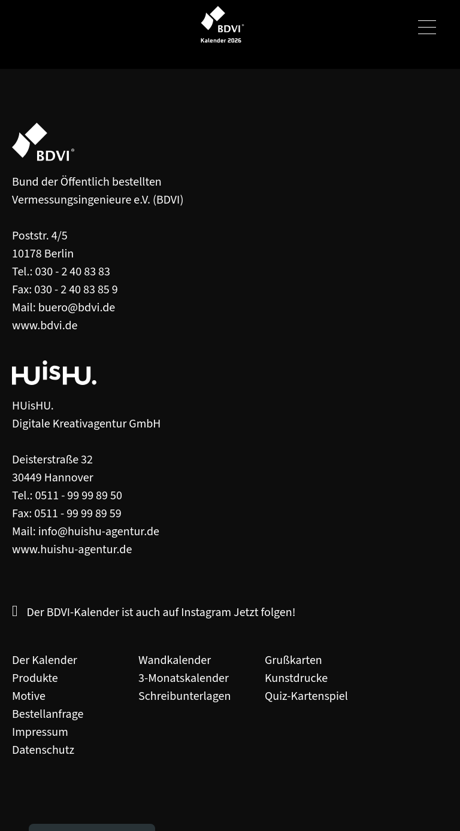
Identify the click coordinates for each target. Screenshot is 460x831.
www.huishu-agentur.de (72, 549)
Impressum (40, 732)
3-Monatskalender (183, 678)
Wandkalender (174, 660)
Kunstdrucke (296, 678)
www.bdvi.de (45, 325)
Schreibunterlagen (184, 696)
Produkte (35, 678)
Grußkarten (293, 660)
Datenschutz (43, 750)
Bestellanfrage (47, 714)
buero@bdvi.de (77, 307)
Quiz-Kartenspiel (306, 696)
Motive (29, 696)
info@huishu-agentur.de (98, 531)
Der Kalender (44, 660)
